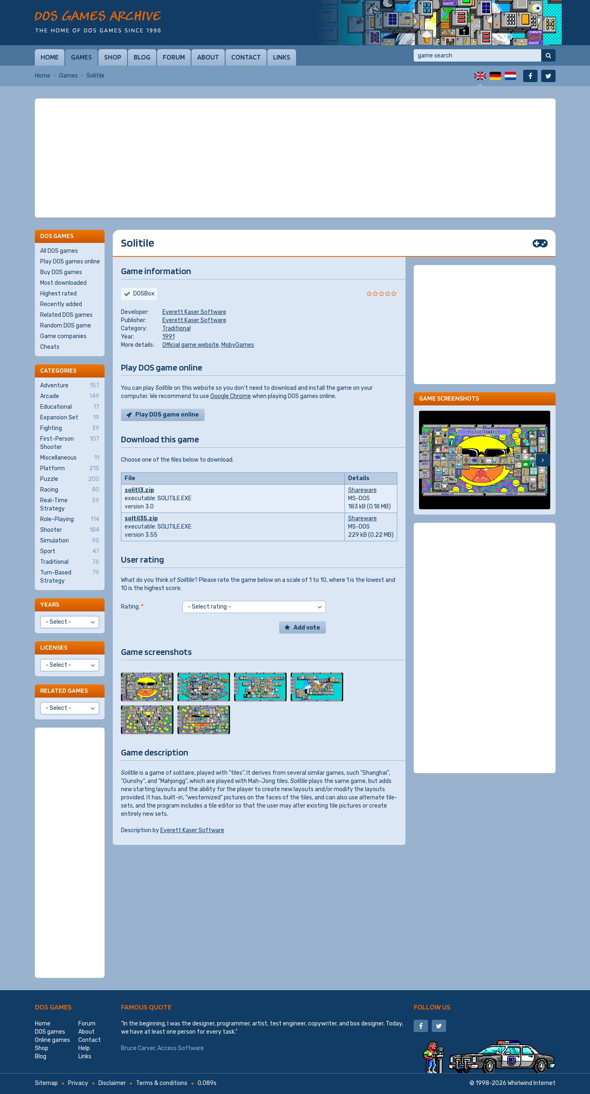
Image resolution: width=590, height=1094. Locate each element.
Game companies (63, 336)
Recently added (61, 304)
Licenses (53, 647)
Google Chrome (230, 396)
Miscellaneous (69, 458)
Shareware (362, 490)
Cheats (49, 346)
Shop (112, 57)
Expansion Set (69, 418)
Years (49, 604)
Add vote (307, 627)
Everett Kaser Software (194, 312)
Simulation (69, 541)
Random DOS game (65, 325)
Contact (246, 57)
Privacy (78, 1083)
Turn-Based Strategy (69, 576)
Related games (64, 690)
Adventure (69, 386)
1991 (168, 336)
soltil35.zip (141, 518)
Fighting (69, 428)
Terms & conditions (161, 1083)
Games (81, 57)
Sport (69, 551)
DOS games (53, 1006)
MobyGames (237, 344)
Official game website (190, 344)
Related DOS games (66, 314)
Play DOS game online (167, 414)
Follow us (432, 1006)
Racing (69, 490)
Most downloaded (63, 282)
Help (84, 1048)
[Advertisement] (295, 158)
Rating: (132, 606)
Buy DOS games (61, 272)
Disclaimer (112, 1083)
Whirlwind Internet (532, 1083)
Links (281, 57)
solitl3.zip (139, 490)
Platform (69, 469)
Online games (52, 1040)
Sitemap (46, 1083)
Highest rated (58, 293)
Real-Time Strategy (69, 504)
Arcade (69, 396)
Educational (69, 407)
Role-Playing (69, 519)
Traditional (176, 328)
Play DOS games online (70, 261)
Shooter (69, 530)
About (208, 57)
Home (50, 57)
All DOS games (59, 250)
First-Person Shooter (69, 443)
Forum (174, 57)
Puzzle (69, 479)
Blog (142, 57)
